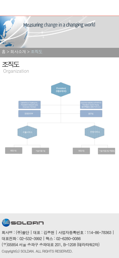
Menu (7, 8)
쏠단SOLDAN (33, 8)
